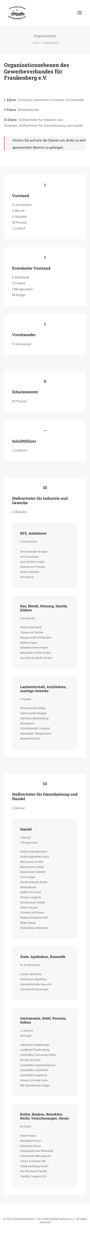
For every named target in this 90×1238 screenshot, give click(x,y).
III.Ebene (10, 120)
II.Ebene (10, 110)
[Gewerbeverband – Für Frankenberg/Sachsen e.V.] (17, 12)
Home (35, 42)
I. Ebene (10, 100)
